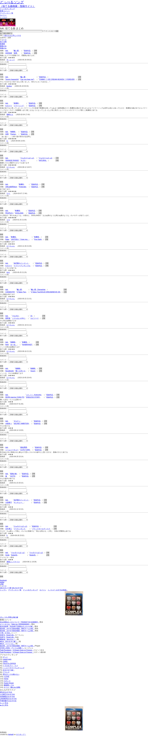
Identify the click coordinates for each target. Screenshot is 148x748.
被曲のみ (3, 46)
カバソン (3, 15)
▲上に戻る (4, 717)
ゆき (8, 277)
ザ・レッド (11, 60)
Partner (13, 136)
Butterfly (14, 567)
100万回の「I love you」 (20, 244)
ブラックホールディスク (41, 540)
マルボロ (15, 322)
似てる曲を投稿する (6, 33)
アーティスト (6, 13)
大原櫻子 (8, 513)
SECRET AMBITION (21, 432)
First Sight (38, 244)
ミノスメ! (3, 17)
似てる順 (3, 42)
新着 (5, 11)
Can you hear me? (27, 80)
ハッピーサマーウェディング (13, 680)
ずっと (5, 669)
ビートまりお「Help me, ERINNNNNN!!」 (15, 636)
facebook (3, 593)
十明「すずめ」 (6, 645)
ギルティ (17, 430)
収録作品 (27, 50)
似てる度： (4, 71)
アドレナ (6, 684)
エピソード (34, 324)
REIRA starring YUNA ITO (14, 405)
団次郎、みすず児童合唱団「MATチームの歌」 (17, 641)
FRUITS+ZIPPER (9, 676)
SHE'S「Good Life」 (7, 647)
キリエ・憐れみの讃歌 (12, 700)
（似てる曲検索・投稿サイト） (17, 6)
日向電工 (8, 540)
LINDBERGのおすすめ (8, 711)
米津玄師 (8, 53)
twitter (2, 594)
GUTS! (12, 486)
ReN (7, 351)
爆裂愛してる (9, 697)
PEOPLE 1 (9, 217)
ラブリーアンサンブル (22, 270)
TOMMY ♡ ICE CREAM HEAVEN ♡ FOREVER (57, 80)
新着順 (2, 44)
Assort (33, 378)
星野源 (7, 324)
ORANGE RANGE (12, 163)
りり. (8, 196)
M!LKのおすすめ (6, 704)
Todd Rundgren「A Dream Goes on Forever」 (17, 662)
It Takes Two (21, 297)
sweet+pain (7, 671)
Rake (7, 244)
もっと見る (4, 715)
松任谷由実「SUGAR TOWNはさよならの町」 (17, 639)
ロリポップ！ (21, 747)
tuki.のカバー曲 (5, 600)
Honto (6, 691)
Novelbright (9, 378)
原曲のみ (3, 48)
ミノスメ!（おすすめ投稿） (58, 602)
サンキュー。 (19, 513)
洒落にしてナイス (13, 573)
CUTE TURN (25, 459)
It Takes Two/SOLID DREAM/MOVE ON (45, 297)
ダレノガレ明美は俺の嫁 (9, 629)
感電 (15, 53)
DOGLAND (19, 217)
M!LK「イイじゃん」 (7, 656)
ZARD (5, 674)
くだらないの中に (18, 324)
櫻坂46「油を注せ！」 (8, 652)
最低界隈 (23, 456)
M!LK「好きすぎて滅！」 (9, 654)
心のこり (7, 693)
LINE (2, 596)
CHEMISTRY (10, 297)
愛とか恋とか (20, 378)
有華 (7, 136)
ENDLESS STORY (33, 405)
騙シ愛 (16, 50)
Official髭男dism (11, 190)
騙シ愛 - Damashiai (38, 295)
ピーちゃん (11, 169)
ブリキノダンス (19, 540)
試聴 (35, 50)
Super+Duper (9, 695)
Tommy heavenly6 (12, 80)
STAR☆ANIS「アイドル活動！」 (12, 660)
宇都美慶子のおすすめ (8, 713)
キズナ (23, 163)
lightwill (10, 747)
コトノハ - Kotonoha (33, 403)
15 (31, 322)
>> (5, 40)
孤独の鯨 (13, 483)
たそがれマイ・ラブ (10, 678)
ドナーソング (19, 107)
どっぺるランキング (30, 602)
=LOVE (6, 689)
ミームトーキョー (11, 459)
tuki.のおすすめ (17, 600)
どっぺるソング (12, 2)
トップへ (3, 602)
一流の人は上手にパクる (12, 35)
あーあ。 (13, 351)
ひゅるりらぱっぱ (27, 160)
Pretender (22, 190)
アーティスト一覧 (14, 602)
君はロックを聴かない (11, 687)
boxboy (9, 87)
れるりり (8, 107)
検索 (57, 31)
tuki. (6, 50)
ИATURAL (42, 163)
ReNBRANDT (27, 351)
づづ (8, 223)
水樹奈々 (8, 432)
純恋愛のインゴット (21, 268)
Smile (7, 567)
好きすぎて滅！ (8, 682)
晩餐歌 (16, 104)
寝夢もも (10, 116)
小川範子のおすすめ (7, 707)
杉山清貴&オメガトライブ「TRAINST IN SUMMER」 (19, 634)
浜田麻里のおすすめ (7, 709)
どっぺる (7, 9)
